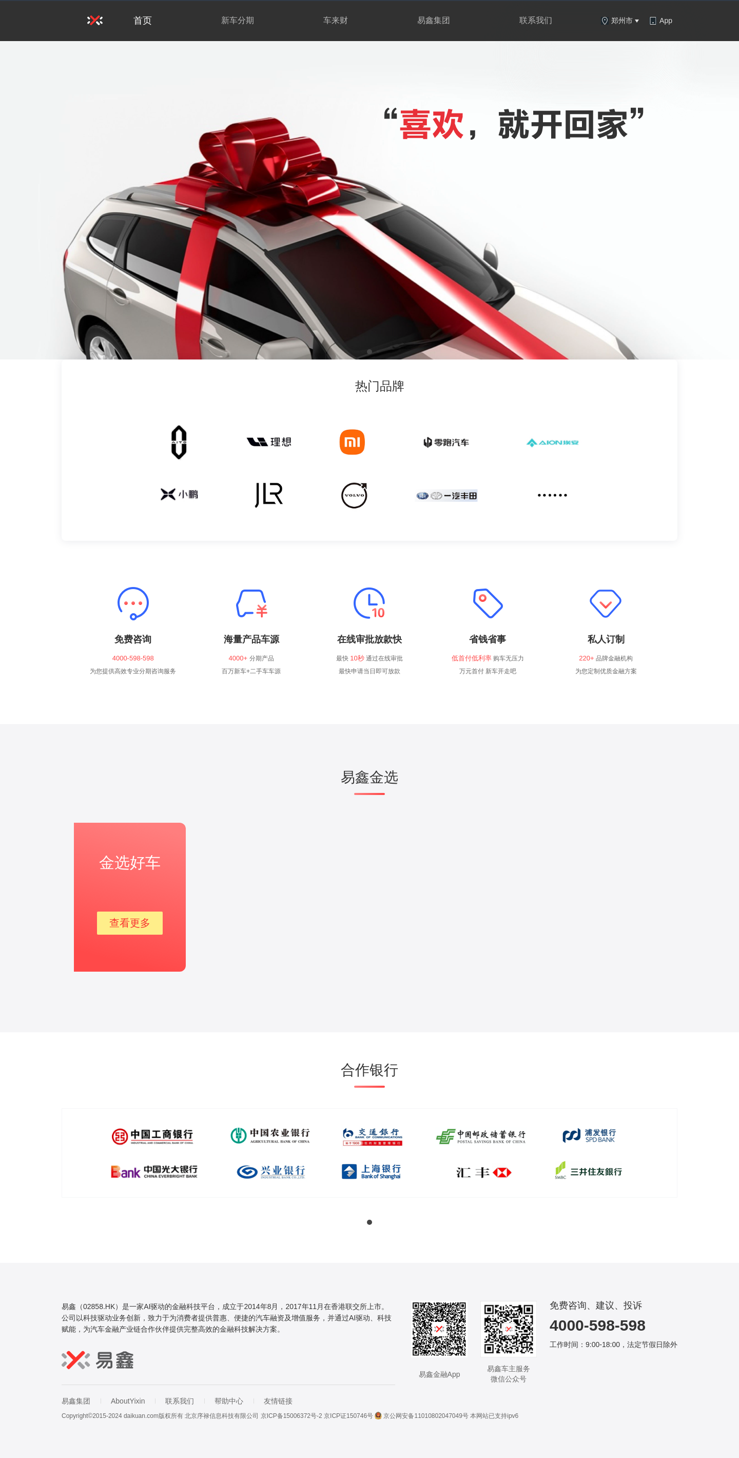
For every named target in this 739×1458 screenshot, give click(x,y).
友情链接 (278, 1401)
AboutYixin (128, 1401)
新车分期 (237, 20)
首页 (142, 20)
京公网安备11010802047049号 (421, 1415)
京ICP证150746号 (348, 1415)
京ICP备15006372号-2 (291, 1415)
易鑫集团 (433, 20)
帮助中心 (229, 1401)
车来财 (335, 20)
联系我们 (535, 20)
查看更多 (129, 923)
